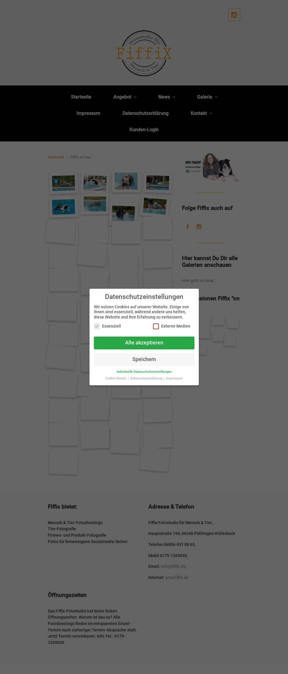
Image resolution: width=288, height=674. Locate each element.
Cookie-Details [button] (116, 378)
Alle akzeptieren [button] (144, 343)
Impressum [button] (174, 378)
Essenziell (107, 326)
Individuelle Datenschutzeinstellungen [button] (144, 372)
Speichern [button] (144, 359)
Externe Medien (171, 326)
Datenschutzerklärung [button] (146, 378)
